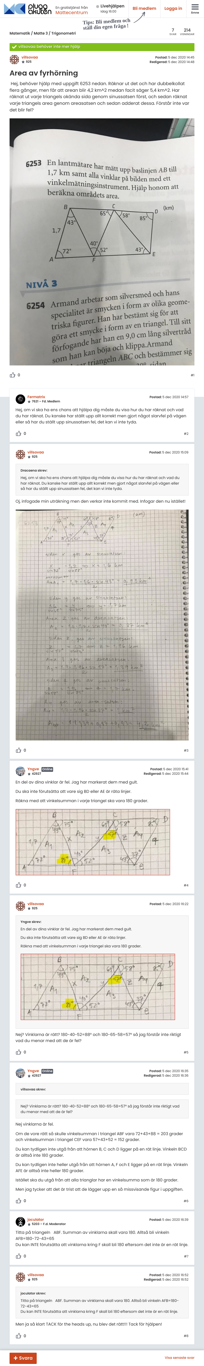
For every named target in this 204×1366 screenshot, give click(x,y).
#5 (186, 1053)
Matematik (20, 33)
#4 (186, 886)
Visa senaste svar (179, 1358)
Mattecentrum (72, 12)
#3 (186, 751)
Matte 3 (41, 33)
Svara (26, 1358)
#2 (186, 434)
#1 (192, 375)
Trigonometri (63, 33)
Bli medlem (144, 8)
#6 (186, 1201)
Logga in (173, 8)
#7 (186, 1257)
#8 (186, 1336)
